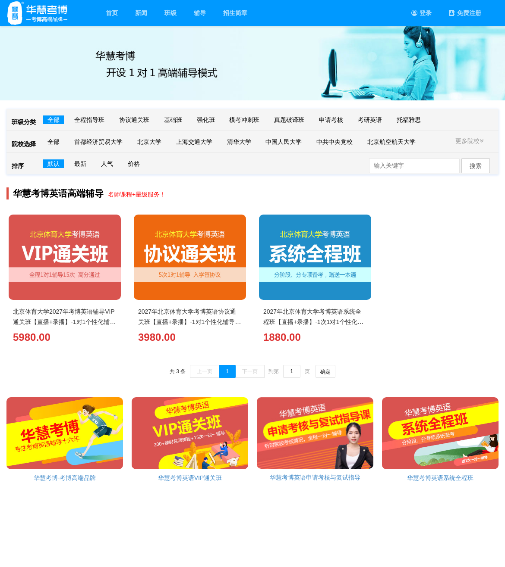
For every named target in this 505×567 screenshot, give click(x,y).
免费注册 (465, 13)
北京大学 (149, 141)
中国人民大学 (283, 141)
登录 (421, 13)
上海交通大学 (194, 141)
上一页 (204, 371)
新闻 (141, 12)
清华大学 (239, 141)
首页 (112, 12)
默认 (53, 163)
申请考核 (331, 119)
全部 (53, 119)
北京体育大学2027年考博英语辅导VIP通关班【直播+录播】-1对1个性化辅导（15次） (64, 322)
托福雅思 (409, 119)
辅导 (200, 12)
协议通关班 (134, 119)
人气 (107, 163)
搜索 (476, 165)
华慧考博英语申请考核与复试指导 (315, 477)
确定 (325, 372)
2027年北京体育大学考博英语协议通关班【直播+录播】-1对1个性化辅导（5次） (187, 322)
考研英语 (370, 119)
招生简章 (235, 12)
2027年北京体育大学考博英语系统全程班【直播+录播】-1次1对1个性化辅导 (313, 322)
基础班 (173, 119)
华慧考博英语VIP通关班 (190, 477)
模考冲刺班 (244, 119)
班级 (170, 12)
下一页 (250, 371)
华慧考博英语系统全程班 (440, 477)
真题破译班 (289, 119)
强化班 (206, 119)
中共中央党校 (334, 141)
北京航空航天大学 (391, 141)
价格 (134, 163)
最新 (80, 163)
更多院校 (470, 141)
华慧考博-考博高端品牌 (65, 477)
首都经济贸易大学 (98, 141)
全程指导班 (89, 119)
